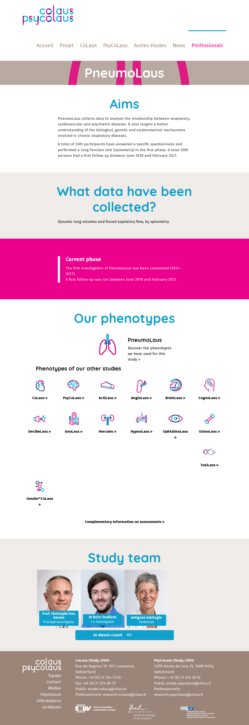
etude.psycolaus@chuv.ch (189, 683)
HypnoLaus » (141, 431)
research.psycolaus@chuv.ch (178, 694)
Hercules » (107, 431)
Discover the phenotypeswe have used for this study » (149, 354)
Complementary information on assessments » (124, 521)
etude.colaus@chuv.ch (107, 689)
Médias (54, 688)
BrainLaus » (175, 398)
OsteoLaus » (209, 431)
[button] (150, 45)
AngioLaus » (141, 398)
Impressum (50, 694)
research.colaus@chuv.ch (124, 694)
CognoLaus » (209, 398)
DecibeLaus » (39, 431)
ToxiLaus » (209, 465)
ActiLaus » (107, 398)
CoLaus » (39, 398)
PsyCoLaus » (73, 398)
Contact (54, 682)
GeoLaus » (73, 431)
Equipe (55, 675)
